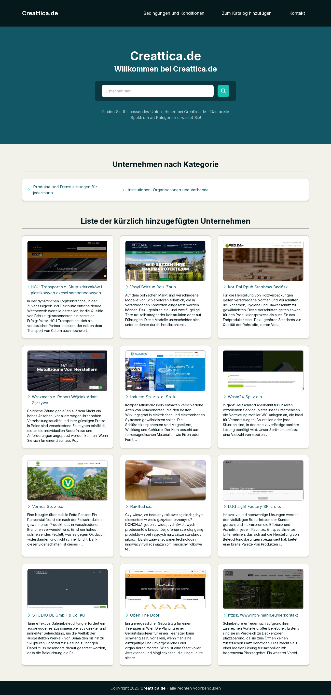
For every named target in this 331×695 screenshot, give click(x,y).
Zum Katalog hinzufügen (247, 13)
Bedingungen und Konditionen (173, 13)
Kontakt (297, 13)
